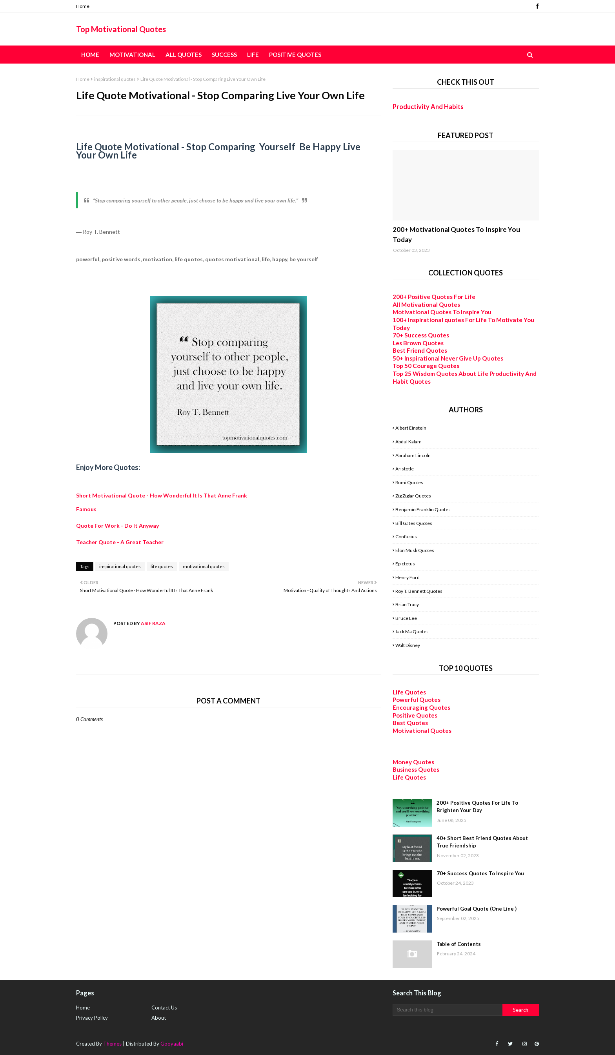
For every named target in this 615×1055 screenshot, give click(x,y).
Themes (112, 1043)
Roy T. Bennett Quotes (418, 591)
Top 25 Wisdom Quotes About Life (440, 373)
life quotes (162, 566)
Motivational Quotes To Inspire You (442, 311)
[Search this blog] (447, 1010)
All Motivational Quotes (426, 304)
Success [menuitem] (224, 54)
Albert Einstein (410, 428)
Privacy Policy (92, 1018)
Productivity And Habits (428, 106)
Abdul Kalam (408, 442)
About (158, 1018)
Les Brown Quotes (418, 342)
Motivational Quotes (422, 730)
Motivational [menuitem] (132, 54)
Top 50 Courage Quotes (426, 365)
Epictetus (405, 564)
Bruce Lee (406, 618)
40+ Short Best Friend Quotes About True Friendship (482, 842)
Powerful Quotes (416, 699)
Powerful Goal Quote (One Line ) (477, 909)
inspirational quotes (115, 79)
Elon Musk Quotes (414, 550)
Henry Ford (407, 577)
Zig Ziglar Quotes (413, 496)
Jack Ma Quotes (412, 631)
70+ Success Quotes (421, 335)
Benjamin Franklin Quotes (423, 509)
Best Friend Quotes (420, 350)
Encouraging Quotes (421, 707)
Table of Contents (459, 944)
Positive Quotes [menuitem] (295, 54)
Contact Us (164, 1007)
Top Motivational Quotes (121, 29)
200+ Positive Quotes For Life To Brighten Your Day (477, 807)
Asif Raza (153, 623)
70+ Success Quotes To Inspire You (480, 873)
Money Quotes (413, 761)
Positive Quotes (415, 715)
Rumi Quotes (409, 482)
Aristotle (404, 469)
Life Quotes (409, 692)
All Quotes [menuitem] (184, 54)
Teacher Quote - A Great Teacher (120, 542)
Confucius (406, 536)
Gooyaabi (171, 1043)
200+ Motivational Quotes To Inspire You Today (456, 234)
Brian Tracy (407, 604)
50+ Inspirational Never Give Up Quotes (448, 358)
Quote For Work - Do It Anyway (117, 525)
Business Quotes (416, 769)
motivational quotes (204, 566)
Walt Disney (407, 645)
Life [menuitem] (253, 54)
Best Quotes (410, 722)
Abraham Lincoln (413, 455)
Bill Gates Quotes (413, 523)
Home (82, 6)
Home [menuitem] (90, 54)
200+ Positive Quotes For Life (434, 296)
